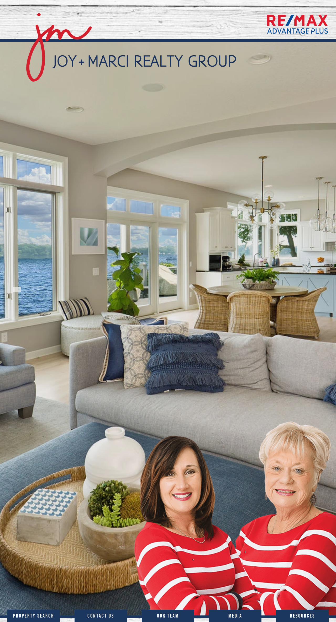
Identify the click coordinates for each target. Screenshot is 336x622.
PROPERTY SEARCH (33, 616)
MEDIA (235, 616)
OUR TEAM (168, 616)
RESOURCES (302, 616)
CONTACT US (100, 616)
